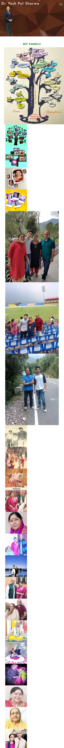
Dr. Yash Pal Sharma (20, 3)
